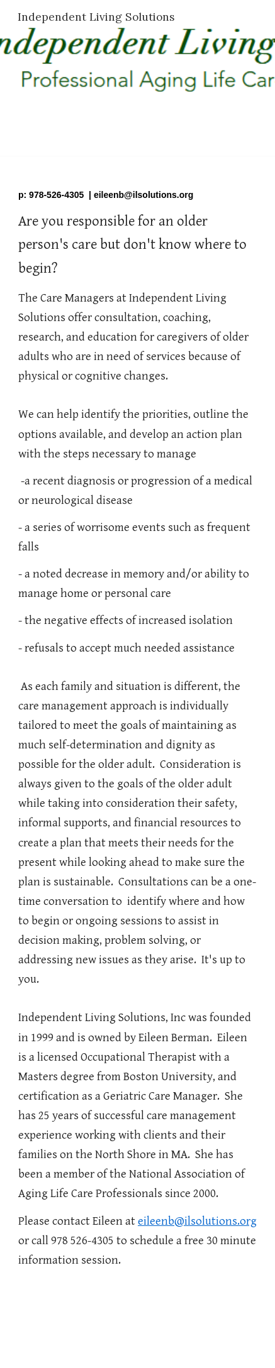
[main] (137, 742)
